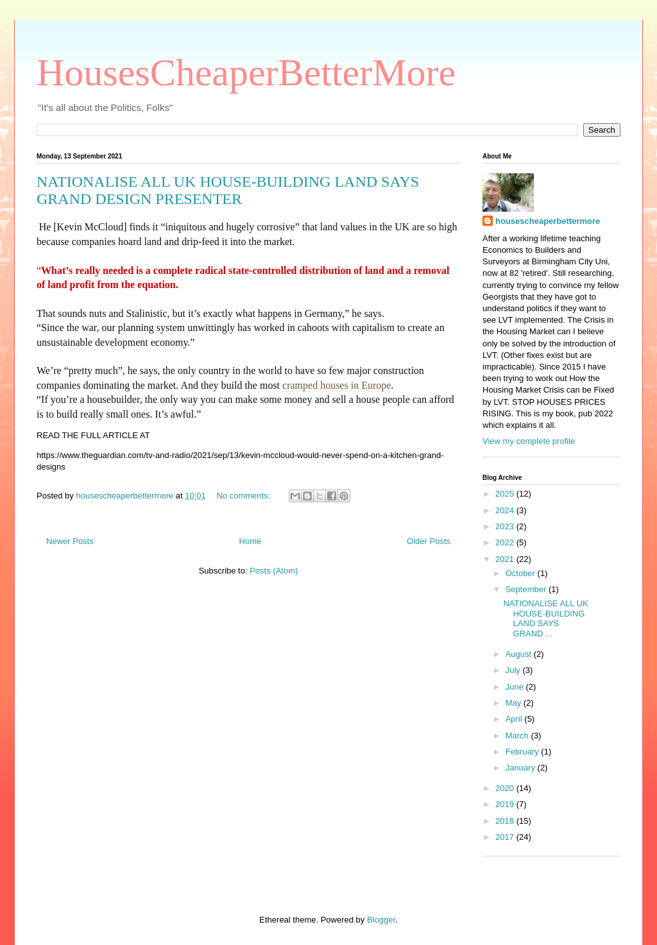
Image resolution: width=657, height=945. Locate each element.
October (522, 573)
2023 (505, 526)
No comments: (244, 495)
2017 (505, 837)
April (515, 719)
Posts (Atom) (274, 570)
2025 (505, 493)
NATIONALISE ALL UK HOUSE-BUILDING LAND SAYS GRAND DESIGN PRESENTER (228, 190)
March (518, 735)
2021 (505, 559)
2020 (505, 788)
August (520, 654)
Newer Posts (70, 541)
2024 (505, 510)
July (514, 670)
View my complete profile (528, 441)
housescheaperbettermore (547, 221)
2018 (505, 821)
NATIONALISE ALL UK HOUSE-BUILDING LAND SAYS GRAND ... (545, 618)
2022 (505, 542)
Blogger (381, 919)
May (515, 703)
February (524, 751)
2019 (505, 804)
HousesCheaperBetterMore (246, 72)
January (522, 767)
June (516, 687)
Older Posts (428, 541)
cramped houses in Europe (336, 385)
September (527, 589)
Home (250, 541)
